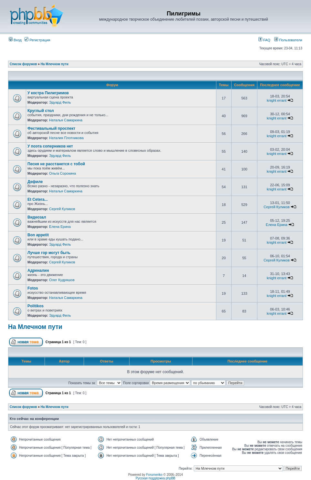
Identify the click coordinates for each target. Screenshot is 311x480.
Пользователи (288, 40)
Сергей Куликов (62, 209)
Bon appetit (38, 235)
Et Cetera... (37, 199)
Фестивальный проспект (51, 128)
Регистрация (37, 40)
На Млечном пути (54, 64)
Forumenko (154, 474)
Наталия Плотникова (66, 138)
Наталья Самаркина (65, 120)
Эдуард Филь (60, 102)
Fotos (32, 288)
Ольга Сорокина (62, 173)
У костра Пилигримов (48, 93)
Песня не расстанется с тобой (56, 164)
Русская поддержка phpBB (155, 478)
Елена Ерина (60, 227)
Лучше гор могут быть (48, 252)
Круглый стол (40, 110)
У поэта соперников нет (50, 146)
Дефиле (35, 181)
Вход (15, 40)
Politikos (35, 306)
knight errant (276, 100)
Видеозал (36, 217)
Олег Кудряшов (62, 280)
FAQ (264, 40)
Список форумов (23, 64)
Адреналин (38, 270)
